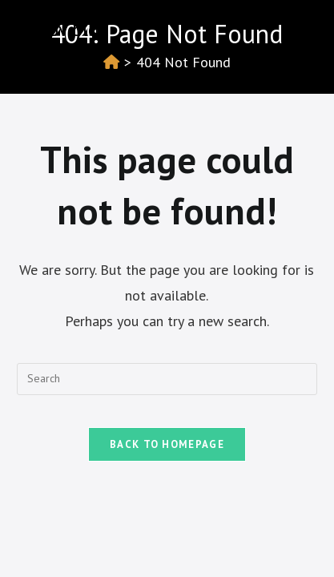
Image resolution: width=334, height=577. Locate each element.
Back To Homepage (167, 444)
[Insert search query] (167, 379)
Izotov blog (63, 29)
